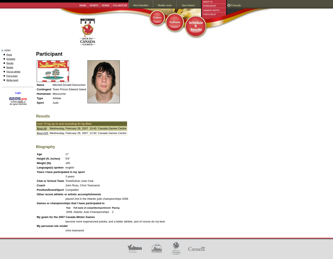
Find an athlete (13, 72)
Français (236, 4)
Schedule (10, 59)
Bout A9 (42, 128)
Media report (12, 80)
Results (9, 63)
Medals (9, 67)
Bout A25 (42, 133)
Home (9, 55)
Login (18, 93)
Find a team (12, 76)
